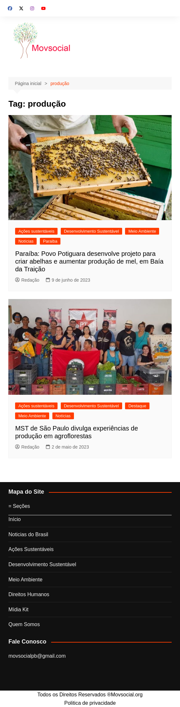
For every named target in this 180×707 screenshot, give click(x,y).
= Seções (19, 506)
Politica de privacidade (90, 703)
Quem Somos (24, 624)
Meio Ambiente (142, 231)
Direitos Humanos (28, 594)
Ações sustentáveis (36, 231)
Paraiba (50, 241)
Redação (27, 280)
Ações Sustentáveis (31, 549)
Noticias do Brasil (28, 534)
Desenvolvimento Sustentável (91, 231)
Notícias (25, 241)
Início (14, 519)
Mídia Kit (18, 609)
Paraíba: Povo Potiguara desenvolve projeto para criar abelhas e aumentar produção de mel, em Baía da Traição (89, 261)
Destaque (137, 405)
